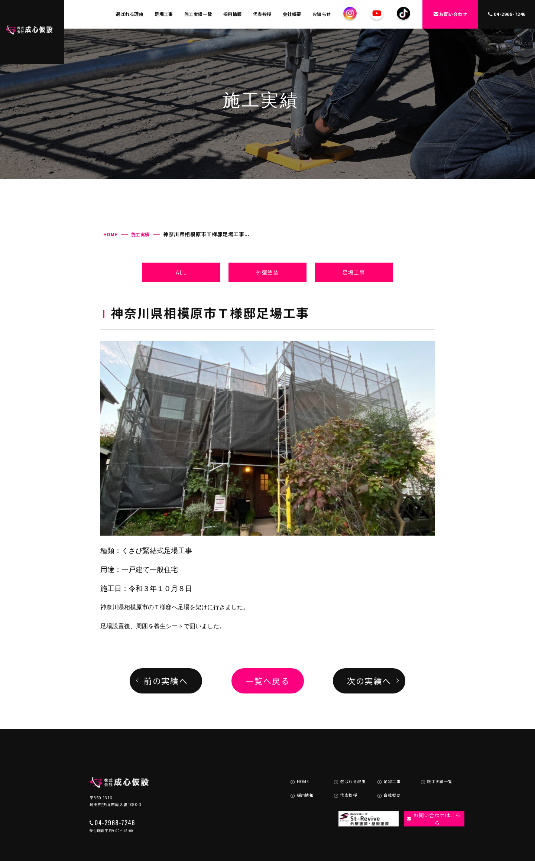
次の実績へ (369, 680)
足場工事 (164, 14)
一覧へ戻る (268, 680)
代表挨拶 (262, 14)
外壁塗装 (267, 272)
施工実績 (140, 234)
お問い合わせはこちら (429, 792)
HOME (110, 234)
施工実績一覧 (198, 14)
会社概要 (292, 14)
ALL (181, 272)
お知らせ (321, 14)
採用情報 (232, 14)
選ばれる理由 (129, 14)
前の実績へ (166, 680)
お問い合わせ (450, 14)
